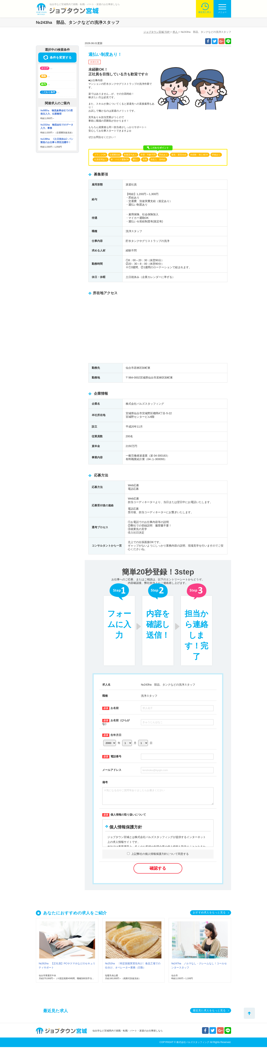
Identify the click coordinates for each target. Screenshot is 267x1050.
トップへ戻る (249, 1013)
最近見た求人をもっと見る (209, 1013)
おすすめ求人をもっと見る (209, 915)
